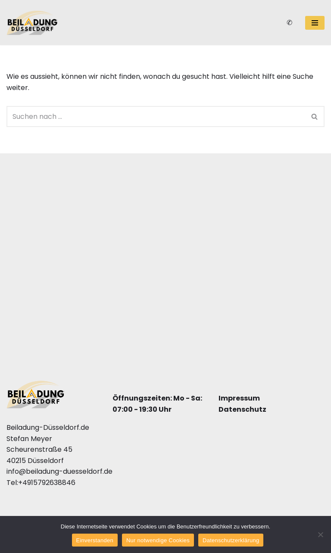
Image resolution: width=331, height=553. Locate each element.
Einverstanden (94, 540)
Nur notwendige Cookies (158, 540)
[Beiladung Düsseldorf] (32, 23)
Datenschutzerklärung (231, 540)
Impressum (239, 398)
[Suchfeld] (155, 116)
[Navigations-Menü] (315, 23)
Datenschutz (242, 409)
